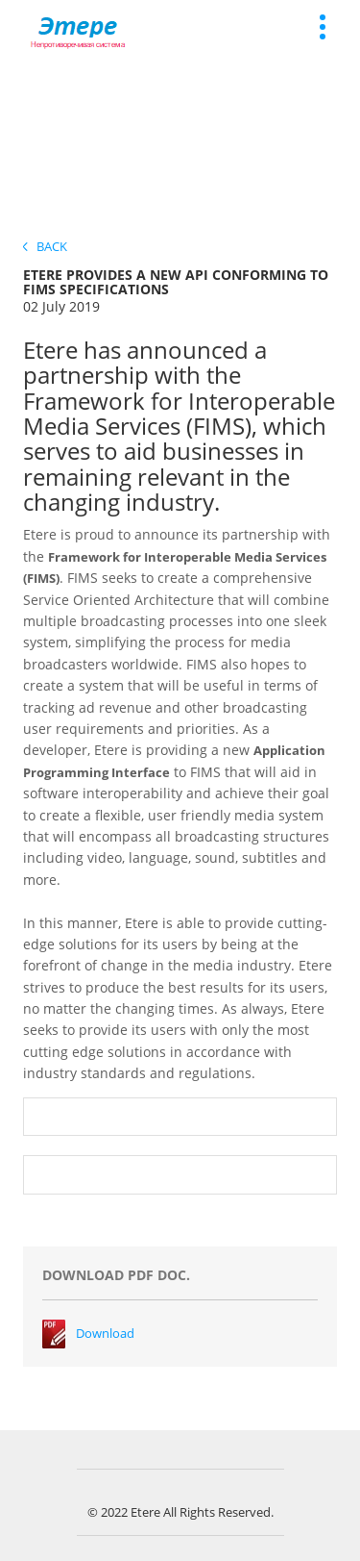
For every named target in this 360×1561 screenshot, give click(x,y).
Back (45, 246)
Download (105, 1333)
